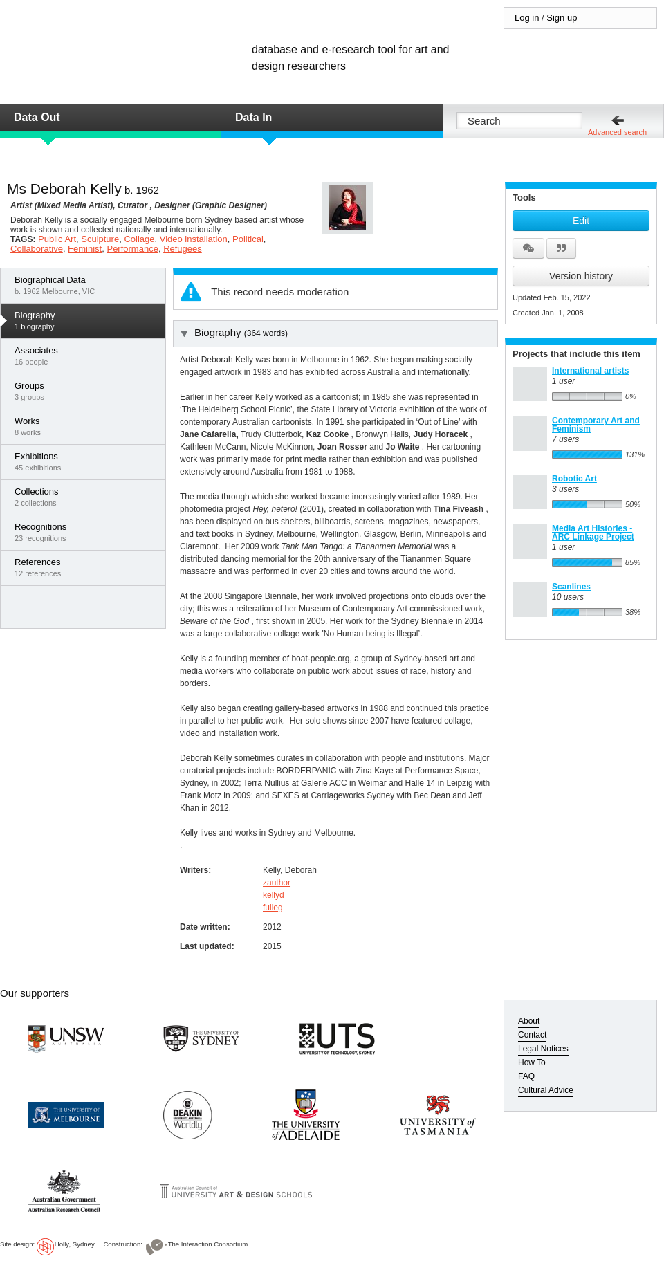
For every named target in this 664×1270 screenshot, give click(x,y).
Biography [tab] (234, 332)
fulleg (273, 907)
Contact (532, 1035)
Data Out (37, 117)
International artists (590, 371)
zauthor (276, 882)
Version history (581, 276)
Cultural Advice (545, 1090)
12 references (86, 567)
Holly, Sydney (75, 1244)
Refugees (182, 248)
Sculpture (100, 239)
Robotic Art (574, 479)
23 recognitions (86, 532)
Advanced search (617, 132)
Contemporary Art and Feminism (596, 425)
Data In (253, 117)
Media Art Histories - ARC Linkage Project (593, 533)
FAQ (526, 1076)
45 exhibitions (86, 461)
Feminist (85, 248)
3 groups (86, 390)
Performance (132, 248)
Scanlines (571, 586)
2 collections (86, 496)
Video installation (194, 239)
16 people (86, 355)
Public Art (57, 239)
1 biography (86, 320)
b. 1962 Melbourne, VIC (86, 285)
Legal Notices (543, 1048)
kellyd (273, 895)
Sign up (561, 17)
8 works (86, 426)
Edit (581, 220)
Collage (139, 239)
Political (248, 239)
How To (532, 1062)
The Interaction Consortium (208, 1244)
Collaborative (36, 248)
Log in (527, 17)
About (529, 1021)
